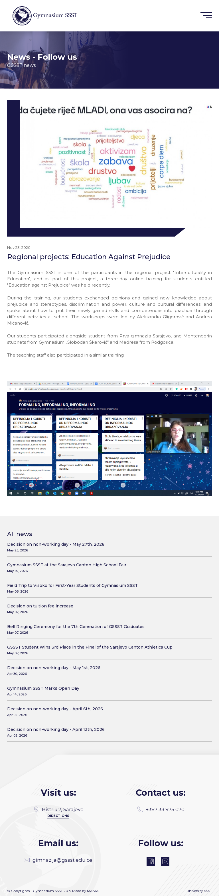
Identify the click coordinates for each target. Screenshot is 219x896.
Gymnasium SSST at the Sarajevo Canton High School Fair (107, 567)
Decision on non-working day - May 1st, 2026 (107, 670)
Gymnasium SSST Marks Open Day (107, 691)
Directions (58, 816)
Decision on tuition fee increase (107, 608)
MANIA (93, 891)
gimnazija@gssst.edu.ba (58, 860)
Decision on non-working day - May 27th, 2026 (107, 547)
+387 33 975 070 (160, 809)
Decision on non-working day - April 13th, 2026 (107, 732)
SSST (208, 891)
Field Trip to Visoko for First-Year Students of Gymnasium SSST (107, 588)
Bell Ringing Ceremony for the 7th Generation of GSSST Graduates (107, 629)
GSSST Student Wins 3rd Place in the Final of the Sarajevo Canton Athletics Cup (107, 650)
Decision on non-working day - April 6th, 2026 (107, 711)
